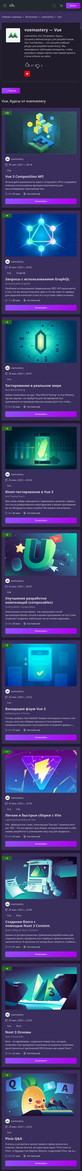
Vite (18, 809)
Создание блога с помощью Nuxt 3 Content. (27, 924)
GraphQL (21, 273)
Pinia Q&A (13, 1139)
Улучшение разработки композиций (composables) (29, 600)
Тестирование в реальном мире (33, 386)
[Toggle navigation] (5, 5)
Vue (9, 170)
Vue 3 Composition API (24, 176)
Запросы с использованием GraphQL (37, 279)
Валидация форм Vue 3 (25, 709)
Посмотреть (41, 201)
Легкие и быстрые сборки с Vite (33, 815)
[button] (27, 64)
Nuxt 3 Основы (18, 1032)
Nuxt (18, 915)
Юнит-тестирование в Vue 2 (29, 492)
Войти (73, 5)
